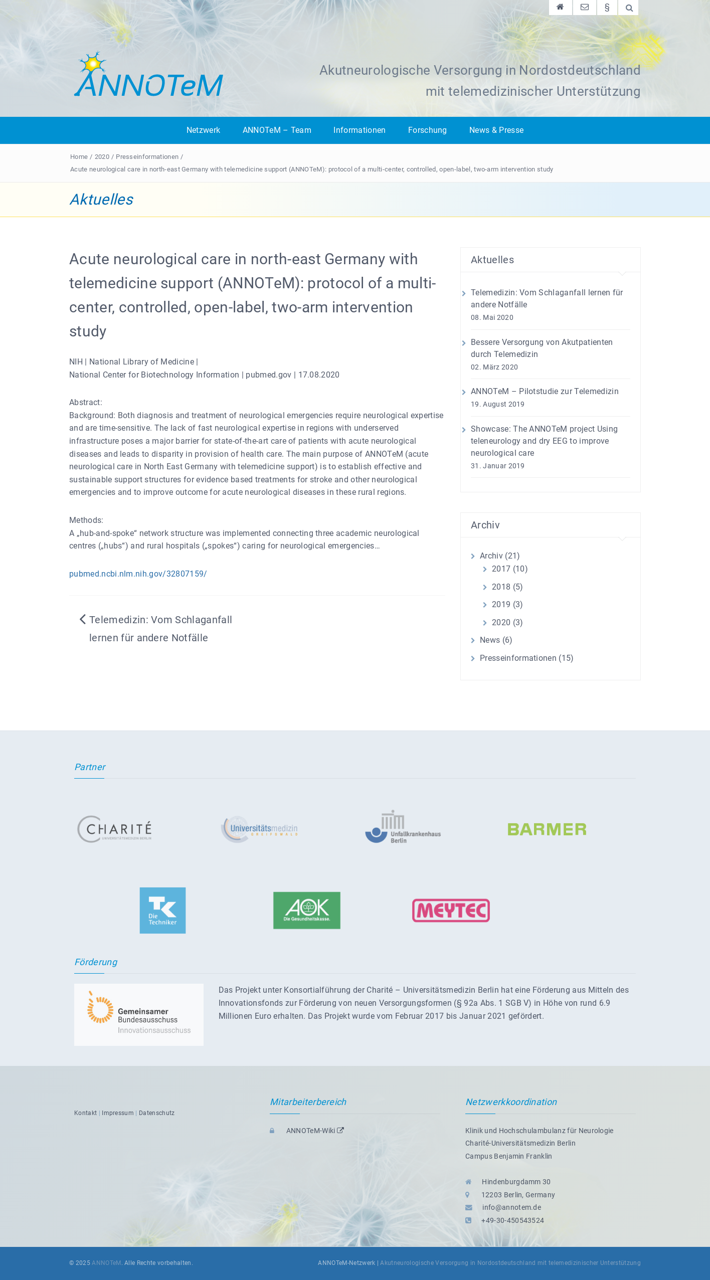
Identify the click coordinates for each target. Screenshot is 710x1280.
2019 (501, 604)
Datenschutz (157, 1113)
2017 (501, 569)
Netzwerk (204, 130)
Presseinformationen (147, 156)
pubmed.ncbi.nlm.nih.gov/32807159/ (138, 574)
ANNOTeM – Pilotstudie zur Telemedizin (545, 391)
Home (79, 156)
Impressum (118, 1113)
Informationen (359, 130)
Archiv (491, 556)
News (490, 640)
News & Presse (496, 130)
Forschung (427, 130)
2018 (501, 587)
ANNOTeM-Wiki (307, 1131)
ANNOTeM (106, 1262)
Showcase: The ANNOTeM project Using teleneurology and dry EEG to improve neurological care (544, 441)
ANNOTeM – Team (277, 130)
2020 (102, 156)
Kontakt (85, 1113)
